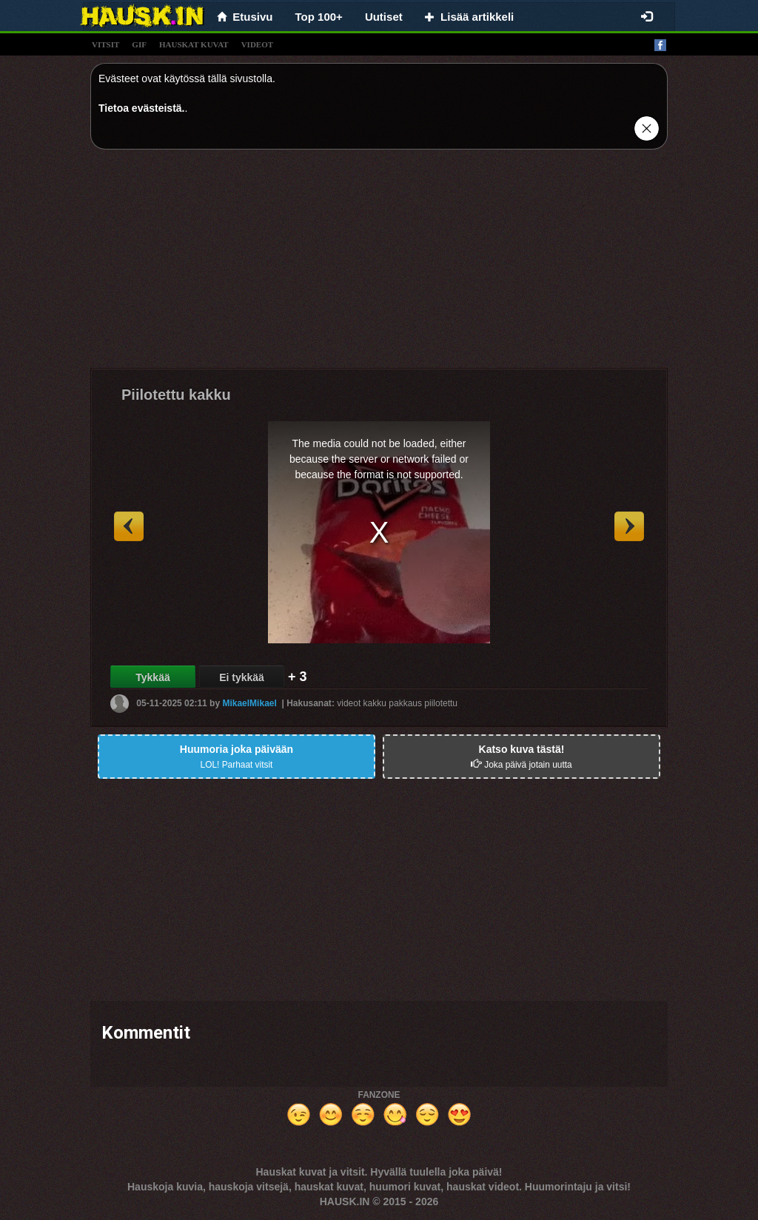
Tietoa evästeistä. (141, 108)
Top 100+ (319, 16)
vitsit (105, 44)
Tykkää (152, 677)
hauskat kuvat (194, 44)
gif (139, 44)
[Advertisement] (379, 264)
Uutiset (384, 16)
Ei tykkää (241, 677)
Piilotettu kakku (176, 394)
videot (257, 44)
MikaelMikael (249, 703)
